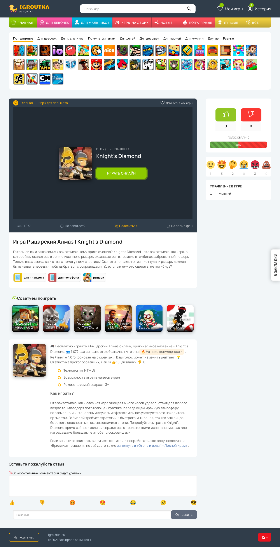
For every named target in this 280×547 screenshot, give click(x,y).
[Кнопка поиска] (189, 8)
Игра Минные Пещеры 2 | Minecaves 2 (25, 324)
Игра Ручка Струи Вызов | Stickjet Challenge (180, 321)
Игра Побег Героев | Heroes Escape (147, 321)
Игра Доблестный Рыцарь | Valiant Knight (56, 321)
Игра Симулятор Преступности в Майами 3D (118, 321)
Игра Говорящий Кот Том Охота (87, 324)
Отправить (21, 514)
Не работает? (72, 226)
